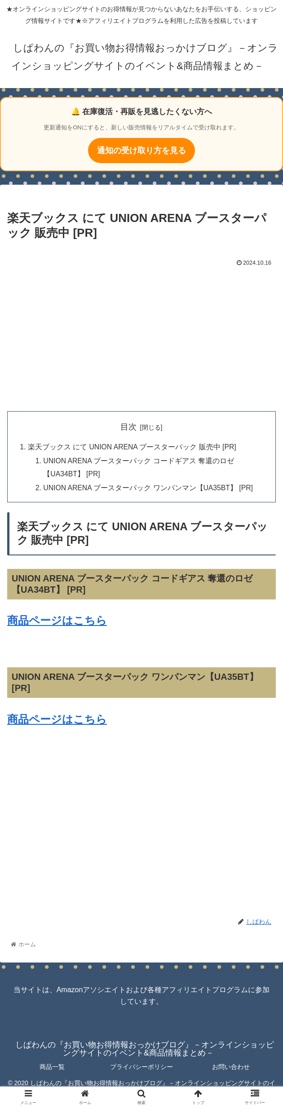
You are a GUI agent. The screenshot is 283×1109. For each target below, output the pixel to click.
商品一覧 (52, 1068)
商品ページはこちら (57, 622)
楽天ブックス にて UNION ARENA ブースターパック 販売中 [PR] (133, 447)
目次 (128, 426)
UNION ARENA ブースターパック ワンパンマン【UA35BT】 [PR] (150, 489)
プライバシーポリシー (141, 1068)
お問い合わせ (231, 1068)
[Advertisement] (141, 337)
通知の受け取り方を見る (141, 150)
